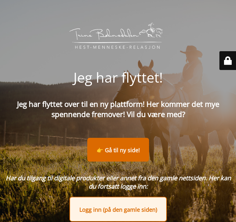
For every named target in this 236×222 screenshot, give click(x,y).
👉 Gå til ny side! (118, 150)
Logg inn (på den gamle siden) (118, 209)
